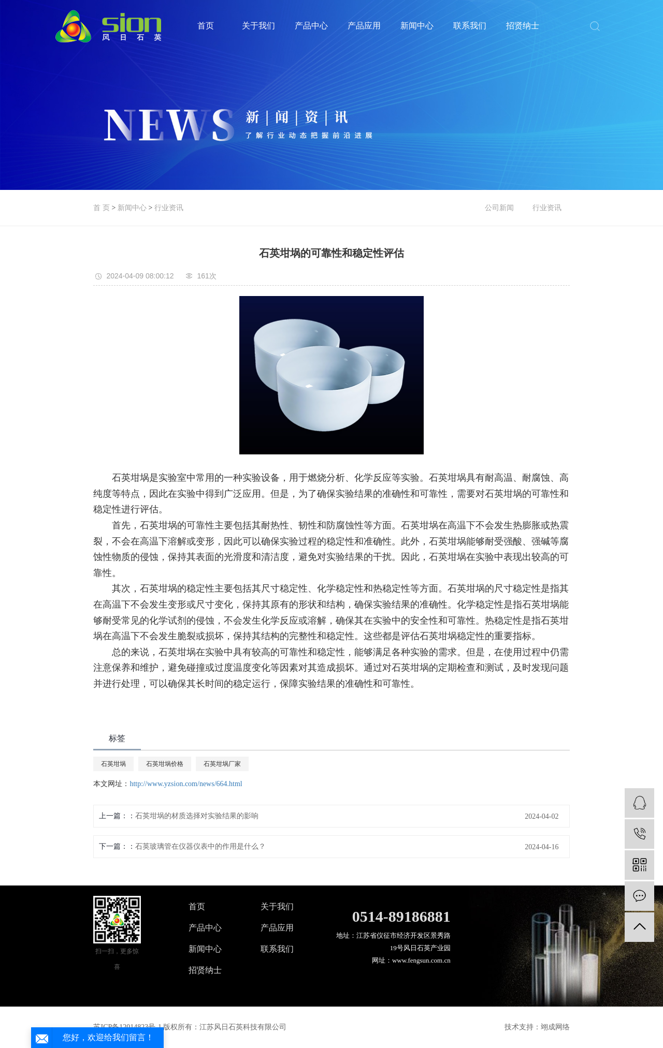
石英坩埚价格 (164, 763)
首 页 (101, 208)
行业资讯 (168, 208)
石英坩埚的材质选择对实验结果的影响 (196, 816)
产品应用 (364, 25)
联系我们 (469, 25)
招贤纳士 (522, 25)
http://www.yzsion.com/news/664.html (185, 784)
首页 (205, 25)
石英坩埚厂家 (222, 763)
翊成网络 (555, 1027)
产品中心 (311, 25)
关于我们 (258, 25)
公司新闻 (499, 208)
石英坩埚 (113, 763)
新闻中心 (417, 25)
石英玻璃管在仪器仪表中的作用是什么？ (200, 846)
